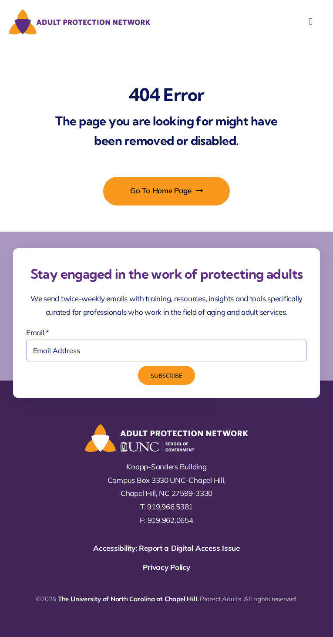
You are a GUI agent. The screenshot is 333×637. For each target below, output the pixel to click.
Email (37, 332)
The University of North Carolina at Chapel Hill (127, 599)
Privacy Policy (166, 567)
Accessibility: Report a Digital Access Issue (166, 548)
